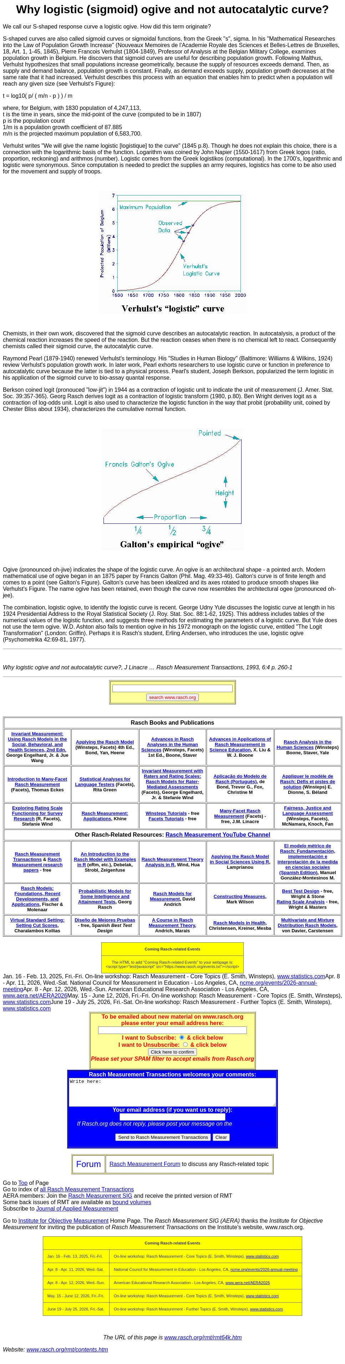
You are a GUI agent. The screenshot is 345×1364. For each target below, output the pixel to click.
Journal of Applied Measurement (77, 1214)
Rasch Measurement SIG (100, 1201)
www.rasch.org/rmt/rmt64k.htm (203, 1343)
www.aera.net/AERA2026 (35, 996)
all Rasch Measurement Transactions (87, 1195)
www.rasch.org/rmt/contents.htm (67, 1355)
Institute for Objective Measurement (64, 1226)
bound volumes (131, 1208)
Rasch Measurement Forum (145, 1169)
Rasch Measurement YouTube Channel (218, 835)
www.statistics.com (301, 976)
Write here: (172, 1095)
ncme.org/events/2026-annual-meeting (264, 1275)
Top (22, 1188)
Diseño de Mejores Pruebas (105, 920)
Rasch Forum (251, 1129)
